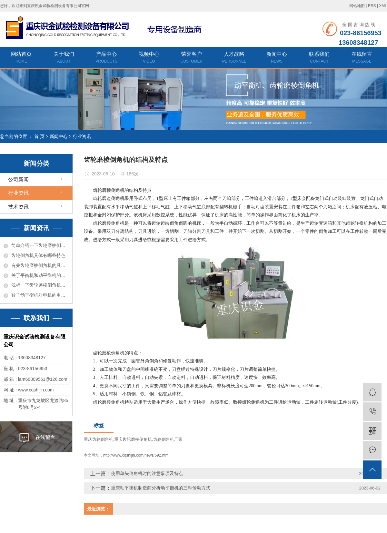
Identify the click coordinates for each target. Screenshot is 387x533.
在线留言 (361, 58)
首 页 (39, 136)
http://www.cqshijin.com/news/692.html (136, 455)
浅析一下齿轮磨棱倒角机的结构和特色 (40, 285)
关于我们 (63, 58)
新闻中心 (276, 58)
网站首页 (21, 58)
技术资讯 (18, 207)
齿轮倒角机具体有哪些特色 (38, 255)
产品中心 (106, 58)
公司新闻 (18, 179)
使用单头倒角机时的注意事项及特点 (147, 473)
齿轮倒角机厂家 (168, 439)
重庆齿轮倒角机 (98, 439)
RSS (372, 6)
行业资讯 (82, 136)
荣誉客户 (191, 58)
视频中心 (149, 58)
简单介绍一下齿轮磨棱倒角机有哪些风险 (40, 245)
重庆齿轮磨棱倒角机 (133, 439)
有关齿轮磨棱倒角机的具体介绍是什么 (40, 265)
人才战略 (234, 58)
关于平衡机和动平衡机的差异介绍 (40, 275)
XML (383, 6)
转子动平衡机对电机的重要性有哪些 (40, 295)
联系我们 (319, 58)
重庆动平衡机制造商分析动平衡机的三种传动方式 (160, 487)
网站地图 (357, 6)
